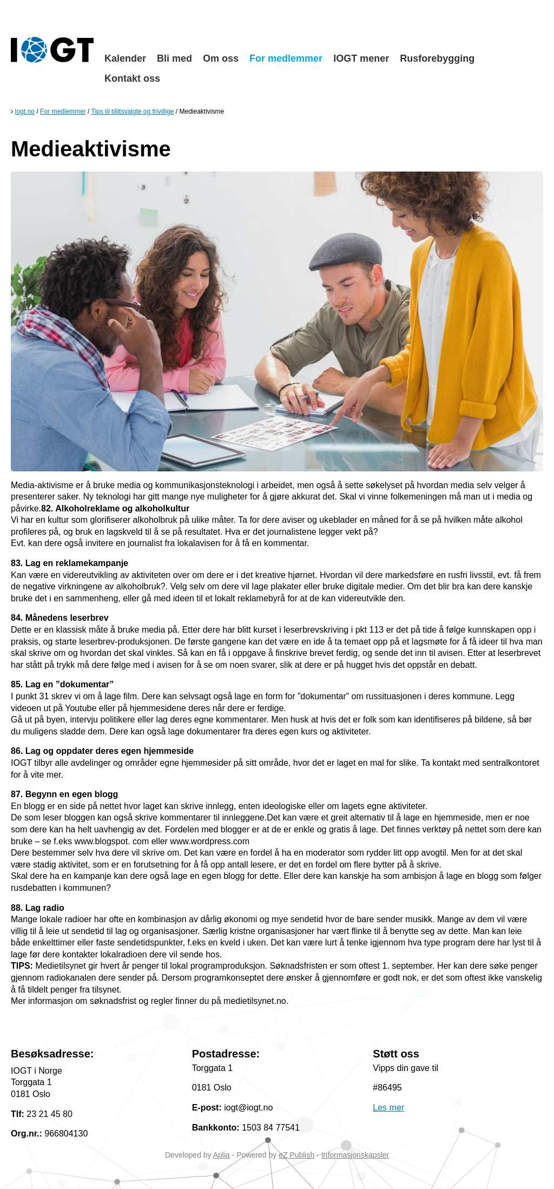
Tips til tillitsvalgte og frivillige (132, 111)
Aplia (221, 1155)
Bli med (174, 58)
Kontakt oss (132, 78)
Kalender (125, 58)
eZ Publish (296, 1155)
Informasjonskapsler (355, 1155)
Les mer (388, 1107)
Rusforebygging (437, 58)
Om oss (221, 58)
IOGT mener (361, 58)
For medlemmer (285, 58)
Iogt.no (25, 111)
